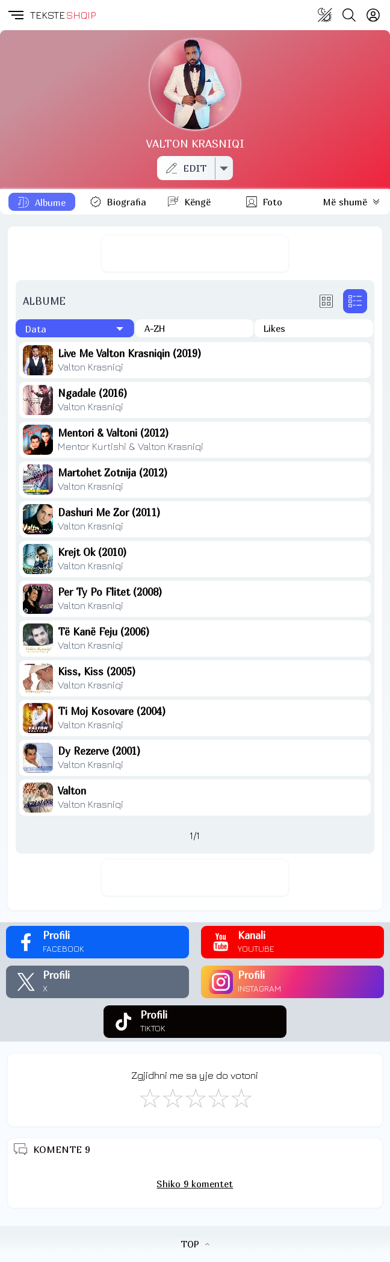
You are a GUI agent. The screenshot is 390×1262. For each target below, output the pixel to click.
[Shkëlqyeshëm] (240, 1098)
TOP (195, 1244)
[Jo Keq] (172, 1098)
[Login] (373, 15)
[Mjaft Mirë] (217, 1098)
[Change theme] (325, 15)
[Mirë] (195, 1098)
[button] (15, 15)
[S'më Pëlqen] (149, 1098)
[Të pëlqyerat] (314, 328)
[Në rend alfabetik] (194, 328)
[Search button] (349, 15)
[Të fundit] (75, 328)
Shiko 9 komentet (194, 1183)
